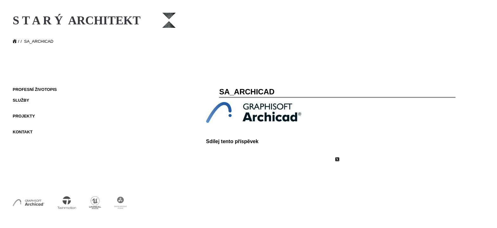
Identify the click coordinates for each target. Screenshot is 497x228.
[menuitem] (54, 90)
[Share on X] (337, 159)
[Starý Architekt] (95, 43)
